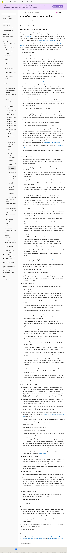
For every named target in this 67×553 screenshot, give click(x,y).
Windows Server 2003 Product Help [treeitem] (9, 48)
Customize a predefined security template (41, 536)
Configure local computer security (38, 538)
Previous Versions (11, 552)
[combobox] (9, 14)
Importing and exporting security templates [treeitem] (12, 172)
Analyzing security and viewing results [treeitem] (12, 178)
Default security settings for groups (52, 142)
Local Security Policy (54, 42)
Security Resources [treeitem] (9, 217)
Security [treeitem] (7, 85)
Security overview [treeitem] (9, 97)
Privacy (28, 552)
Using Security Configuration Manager (31, 12)
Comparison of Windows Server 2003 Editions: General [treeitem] (9, 17)
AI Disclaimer (3, 552)
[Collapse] (16, 11)
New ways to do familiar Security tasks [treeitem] (10, 91)
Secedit (21, 42)
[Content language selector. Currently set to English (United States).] (7, 549)
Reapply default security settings (55, 538)
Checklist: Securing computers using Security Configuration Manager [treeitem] (11, 117)
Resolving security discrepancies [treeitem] (12, 182)
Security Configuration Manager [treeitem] (11, 111)
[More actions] (64, 12)
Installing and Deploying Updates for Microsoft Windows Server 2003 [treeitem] (9, 262)
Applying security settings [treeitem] (12, 163)
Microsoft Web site (42, 453)
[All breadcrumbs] (21, 12)
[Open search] (61, 2)
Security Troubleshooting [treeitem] (11, 219)
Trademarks (53, 552)
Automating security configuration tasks (44, 81)
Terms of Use (47, 552)
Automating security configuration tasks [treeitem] (11, 188)
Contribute (23, 552)
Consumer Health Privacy (37, 552)
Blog (17, 552)
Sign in (64, 1)
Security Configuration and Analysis (46, 40)
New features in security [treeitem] (10, 88)
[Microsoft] (2, 2)
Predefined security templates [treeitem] (12, 167)
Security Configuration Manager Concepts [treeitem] (12, 135)
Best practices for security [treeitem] (11, 94)
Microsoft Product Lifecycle (37, 5)
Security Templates (28, 36)
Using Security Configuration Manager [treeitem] (12, 159)
